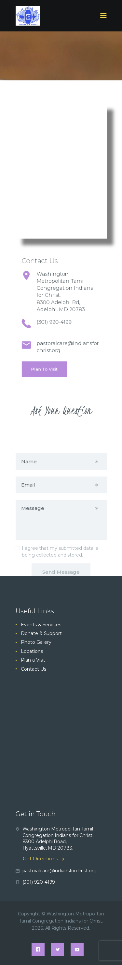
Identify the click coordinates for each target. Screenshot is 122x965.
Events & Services (41, 625)
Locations (32, 651)
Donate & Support (41, 633)
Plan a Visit (33, 660)
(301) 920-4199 (56, 319)
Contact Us (33, 669)
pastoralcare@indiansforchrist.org (59, 871)
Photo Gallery (36, 642)
